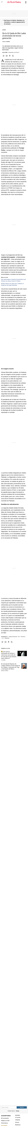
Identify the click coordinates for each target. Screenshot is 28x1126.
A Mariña (17, 1120)
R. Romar (3, 660)
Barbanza (17, 1124)
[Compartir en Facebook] (10, 56)
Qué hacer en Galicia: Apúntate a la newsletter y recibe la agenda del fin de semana (14, 22)
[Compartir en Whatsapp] (3, 56)
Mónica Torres (4, 670)
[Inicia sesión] (25, 2)
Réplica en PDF (5, 1120)
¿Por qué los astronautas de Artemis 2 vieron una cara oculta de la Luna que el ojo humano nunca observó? (8, 655)
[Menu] (2, 2)
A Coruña (17, 1117)
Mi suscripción (5, 1118)
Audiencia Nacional (13, 636)
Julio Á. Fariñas (6, 41)
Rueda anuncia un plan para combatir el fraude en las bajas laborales (12, 284)
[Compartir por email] (6, 56)
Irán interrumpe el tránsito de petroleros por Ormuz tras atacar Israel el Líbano (13, 280)
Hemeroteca (4, 1123)
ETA (19, 636)
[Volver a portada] (14, 2)
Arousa (17, 1122)
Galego (17, 1110)
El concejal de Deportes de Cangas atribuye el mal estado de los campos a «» (10, 666)
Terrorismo (23, 636)
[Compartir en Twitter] (13, 56)
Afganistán (7, 638)
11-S (3, 638)
